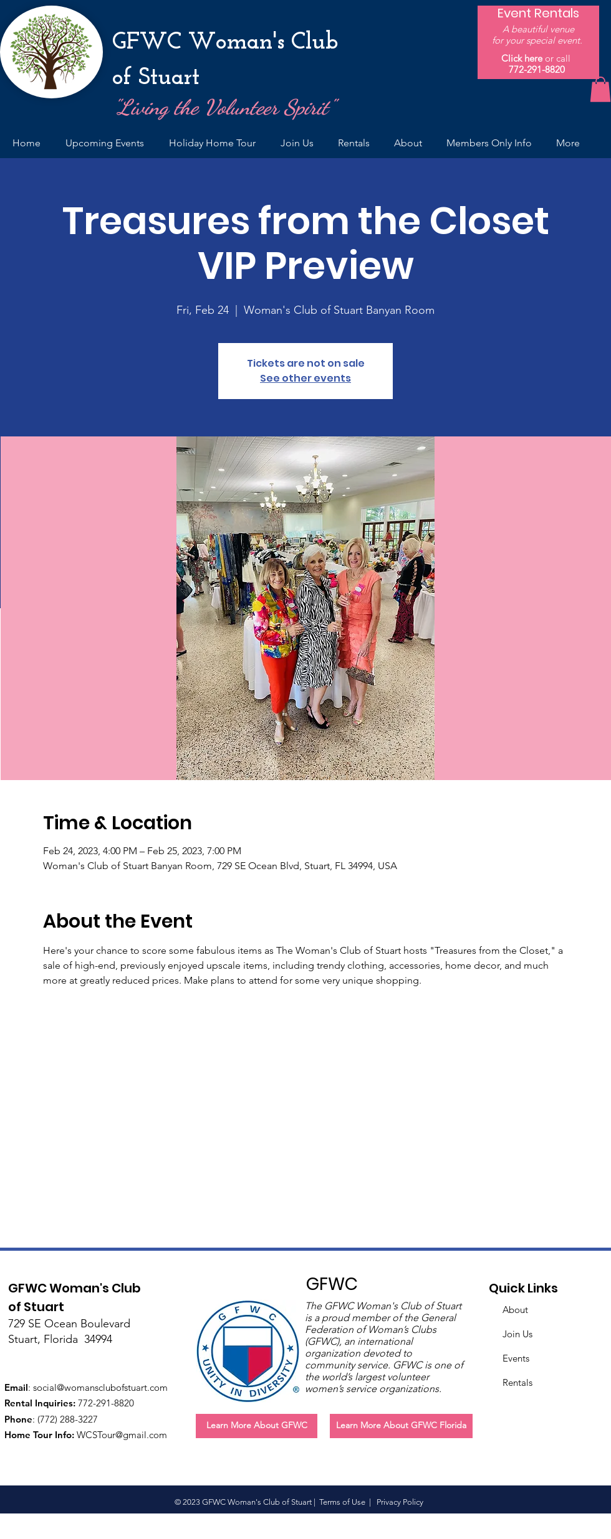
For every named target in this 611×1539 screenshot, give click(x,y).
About (515, 1309)
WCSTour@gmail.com (122, 1435)
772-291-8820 (537, 69)
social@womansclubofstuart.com (100, 1387)
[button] (600, 89)
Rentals (517, 1382)
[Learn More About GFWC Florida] (401, 1426)
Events (516, 1358)
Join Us (517, 1334)
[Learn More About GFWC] (256, 1426)
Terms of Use (342, 1502)
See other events (305, 378)
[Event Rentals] (538, 13)
